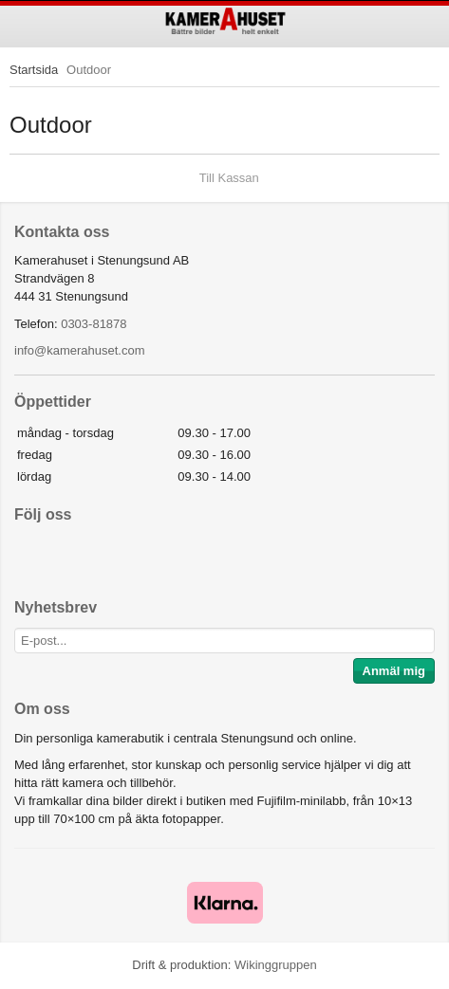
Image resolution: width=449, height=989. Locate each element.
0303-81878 (93, 324)
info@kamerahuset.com (79, 350)
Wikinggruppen (275, 965)
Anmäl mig (394, 671)
